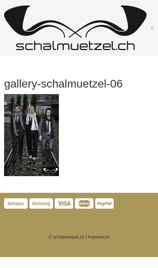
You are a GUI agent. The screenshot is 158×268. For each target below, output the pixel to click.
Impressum (99, 237)
